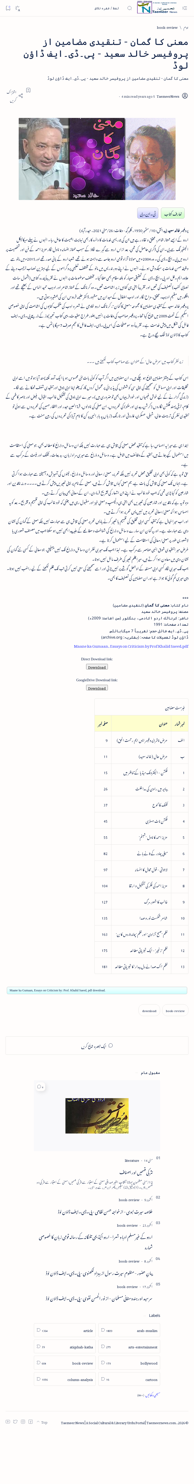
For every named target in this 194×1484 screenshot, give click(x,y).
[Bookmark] (8, 8)
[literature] (132, 1211)
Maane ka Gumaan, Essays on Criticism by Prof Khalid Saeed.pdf (128, 694)
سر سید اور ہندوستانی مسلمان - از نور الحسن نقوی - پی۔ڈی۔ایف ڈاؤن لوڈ (99, 1349)
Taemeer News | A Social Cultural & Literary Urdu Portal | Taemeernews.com (118, 1473)
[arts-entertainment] (129, 1398)
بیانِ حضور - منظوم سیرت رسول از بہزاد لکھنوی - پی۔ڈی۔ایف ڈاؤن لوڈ (99, 1323)
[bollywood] (129, 1414)
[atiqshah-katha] (65, 1398)
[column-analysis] (65, 1430)
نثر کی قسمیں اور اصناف (136, 1222)
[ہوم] (186, 27)
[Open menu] (184, 8)
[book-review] (167, 27)
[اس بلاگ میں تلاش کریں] (94, 8)
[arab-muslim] (129, 1382)
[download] (149, 1061)
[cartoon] (129, 1430)
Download (97, 716)
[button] (40, 1138)
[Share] (14, 96)
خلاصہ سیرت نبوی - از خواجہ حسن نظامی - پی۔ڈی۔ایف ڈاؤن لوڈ (105, 1262)
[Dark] (17, 8)
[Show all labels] (148, 1446)
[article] (65, 1382)
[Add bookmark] (28, 90)
